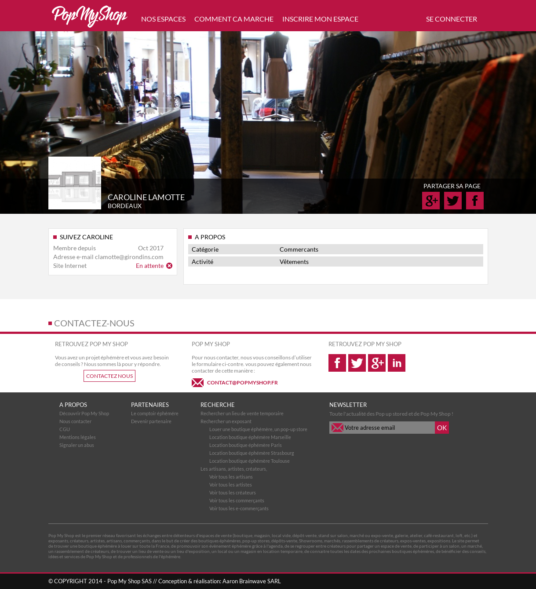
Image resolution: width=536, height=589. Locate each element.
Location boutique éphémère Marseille (250, 437)
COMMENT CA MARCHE (233, 19)
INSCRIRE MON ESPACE (320, 19)
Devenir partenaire (151, 421)
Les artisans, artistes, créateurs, (234, 469)
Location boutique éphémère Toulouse (249, 461)
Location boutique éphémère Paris (245, 445)
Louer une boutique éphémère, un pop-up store (258, 429)
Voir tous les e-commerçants (239, 508)
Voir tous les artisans (231, 476)
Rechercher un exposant (226, 421)
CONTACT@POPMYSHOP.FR (242, 382)
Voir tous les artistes (230, 484)
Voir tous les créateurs (232, 492)
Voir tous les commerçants (236, 500)
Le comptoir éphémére (155, 413)
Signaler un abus (76, 445)
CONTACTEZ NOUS (109, 376)
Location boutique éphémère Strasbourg (251, 453)
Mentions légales (77, 437)
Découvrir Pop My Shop (84, 413)
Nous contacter (75, 421)
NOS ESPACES (163, 19)
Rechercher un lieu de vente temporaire (242, 413)
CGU (64, 429)
